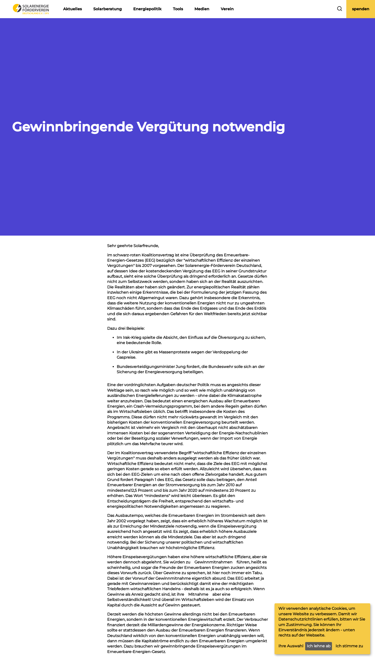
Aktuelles (72, 9)
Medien (201, 9)
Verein (227, 9)
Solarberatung (107, 9)
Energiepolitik (147, 9)
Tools (178, 9)
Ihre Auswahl (290, 646)
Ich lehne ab (319, 646)
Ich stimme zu (349, 646)
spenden (360, 9)
